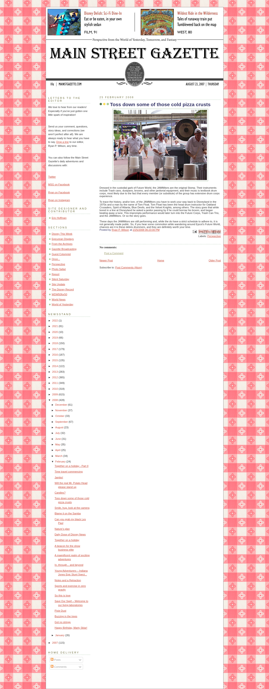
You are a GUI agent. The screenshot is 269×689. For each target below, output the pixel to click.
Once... (56, 259)
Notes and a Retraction (68, 580)
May (58, 444)
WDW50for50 (59, 294)
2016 (55, 354)
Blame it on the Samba (68, 513)
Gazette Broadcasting (64, 249)
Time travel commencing (69, 471)
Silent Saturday (60, 279)
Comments (58, 666)
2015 (55, 360)
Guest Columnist (61, 254)
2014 (55, 366)
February (60, 461)
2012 (55, 377)
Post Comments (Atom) (128, 267)
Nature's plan (62, 528)
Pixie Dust (60, 610)
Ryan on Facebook (59, 192)
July (58, 433)
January (60, 635)
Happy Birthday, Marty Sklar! (71, 627)
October (60, 416)
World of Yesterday (62, 304)
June (58, 438)
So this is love (62, 595)
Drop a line (62, 142)
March (59, 456)
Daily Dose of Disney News (70, 534)
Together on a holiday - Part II (71, 466)
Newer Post (106, 260)
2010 (55, 388)
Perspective (214, 236)
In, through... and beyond (69, 564)
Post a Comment (113, 253)
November (61, 410)
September (62, 421)
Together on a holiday (67, 540)
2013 (55, 371)
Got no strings (63, 622)
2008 (55, 400)
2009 (55, 394)
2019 (55, 337)
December (61, 404)
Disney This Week (62, 233)
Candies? (60, 492)
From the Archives (62, 243)
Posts (56, 659)
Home (160, 260)
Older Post (215, 260)
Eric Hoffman (59, 217)
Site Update (58, 284)
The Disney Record (63, 289)
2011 (55, 383)
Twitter (52, 176)
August (59, 427)
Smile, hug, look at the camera (72, 507)
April (58, 450)
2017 (55, 349)
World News (59, 299)
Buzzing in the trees (66, 616)
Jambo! (59, 477)
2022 (55, 320)
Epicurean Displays (63, 239)
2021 (55, 326)
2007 (55, 642)
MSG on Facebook (59, 184)
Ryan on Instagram (59, 200)
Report (55, 274)
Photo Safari (59, 269)
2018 (55, 343)
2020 (55, 332)
